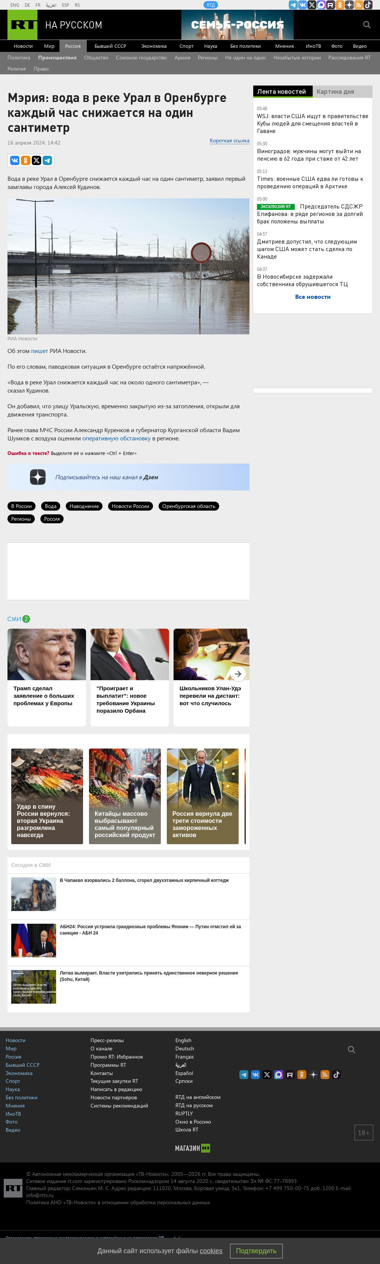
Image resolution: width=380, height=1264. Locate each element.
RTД (211, 5)
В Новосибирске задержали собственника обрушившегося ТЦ (302, 280)
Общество (96, 57)
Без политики (245, 46)
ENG (14, 5)
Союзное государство (141, 57)
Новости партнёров (114, 1097)
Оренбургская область (188, 505)
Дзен (150, 477)
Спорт (186, 46)
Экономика (154, 46)
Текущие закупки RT (114, 1080)
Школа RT (186, 1129)
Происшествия (57, 57)
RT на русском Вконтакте (302, 4)
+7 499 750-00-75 (287, 1188)
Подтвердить (256, 1251)
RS (77, 5)
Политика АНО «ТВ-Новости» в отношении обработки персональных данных (118, 1202)
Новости (23, 46)
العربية (51, 5)
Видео (360, 46)
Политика (18, 57)
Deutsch (184, 1048)
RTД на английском (198, 1096)
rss (358, 4)
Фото (337, 46)
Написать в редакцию (116, 1089)
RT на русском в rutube (330, 4)
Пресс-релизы (107, 1040)
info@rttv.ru (39, 1195)
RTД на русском (194, 1105)
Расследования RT (349, 57)
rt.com (75, 1180)
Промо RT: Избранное (117, 1056)
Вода (50, 505)
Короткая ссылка (229, 140)
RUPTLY (184, 1113)
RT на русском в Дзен (349, 4)
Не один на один (245, 57)
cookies (211, 1251)
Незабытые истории (297, 57)
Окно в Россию (193, 1121)
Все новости (313, 296)
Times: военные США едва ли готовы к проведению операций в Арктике (310, 182)
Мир (49, 46)
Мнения (284, 46)
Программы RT (108, 1064)
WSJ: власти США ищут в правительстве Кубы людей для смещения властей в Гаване (312, 123)
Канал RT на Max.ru (321, 4)
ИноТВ (313, 46)
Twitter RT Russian (311, 4)
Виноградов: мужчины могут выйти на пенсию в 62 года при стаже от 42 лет (309, 154)
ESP (65, 5)
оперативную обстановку (116, 438)
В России (21, 505)
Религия (16, 68)
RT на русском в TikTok (368, 4)
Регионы (208, 57)
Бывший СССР (110, 46)
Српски (184, 1081)
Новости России (130, 505)
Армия (182, 57)
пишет (39, 350)
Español (184, 1073)
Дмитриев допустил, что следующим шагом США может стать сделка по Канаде (307, 248)
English (183, 1040)
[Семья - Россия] (237, 25)
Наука (210, 46)
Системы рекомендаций (119, 1105)
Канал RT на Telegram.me (293, 4)
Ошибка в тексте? (28, 453)
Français (184, 1057)
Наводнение (84, 505)
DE (27, 5)
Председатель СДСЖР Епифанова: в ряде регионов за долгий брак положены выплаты (310, 213)
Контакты (102, 1072)
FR (38, 5)
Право (41, 68)
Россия (73, 46)
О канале (101, 1048)
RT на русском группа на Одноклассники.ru (339, 4)
